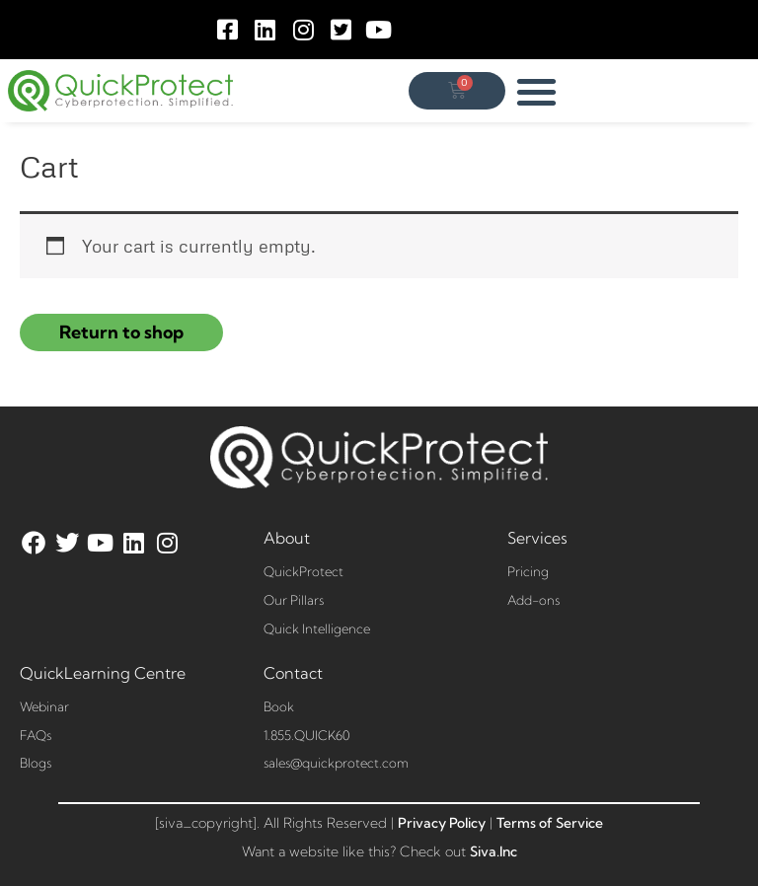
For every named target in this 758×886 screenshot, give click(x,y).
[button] (537, 91)
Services (537, 538)
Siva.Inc (493, 851)
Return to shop (121, 332)
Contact (293, 673)
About (287, 538)
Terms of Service (549, 823)
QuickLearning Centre (103, 673)
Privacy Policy (442, 823)
